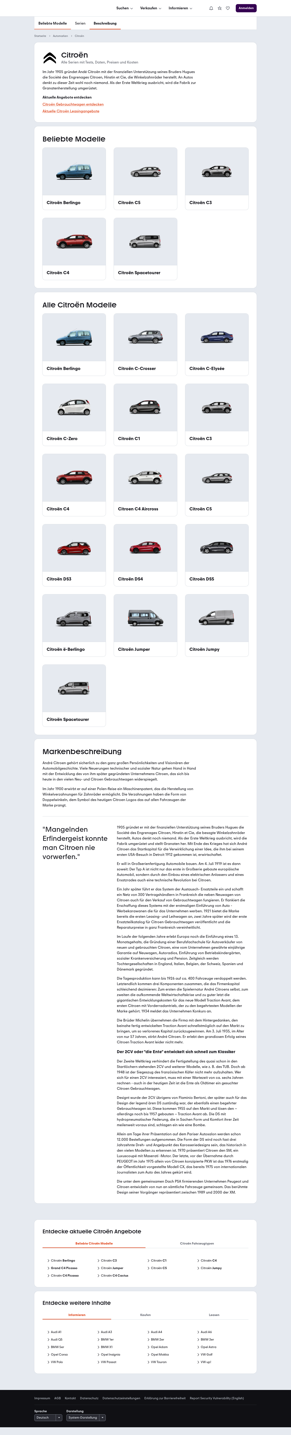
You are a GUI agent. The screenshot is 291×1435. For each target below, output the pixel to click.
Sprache (40, 1419)
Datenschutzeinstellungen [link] (121, 1406)
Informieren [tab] (76, 1315)
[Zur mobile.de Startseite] (68, 8)
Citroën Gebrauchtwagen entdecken (73, 104)
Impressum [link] (42, 1406)
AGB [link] (57, 1406)
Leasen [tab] (214, 1315)
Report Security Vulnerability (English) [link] (217, 1406)
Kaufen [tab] (145, 1315)
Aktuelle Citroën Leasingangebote (71, 111)
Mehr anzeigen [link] (145, 1371)
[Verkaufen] (151, 8)
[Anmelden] (246, 8)
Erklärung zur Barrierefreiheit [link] (165, 1406)
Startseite (40, 36)
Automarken (60, 36)
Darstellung (75, 1419)
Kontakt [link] (70, 1406)
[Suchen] (125, 8)
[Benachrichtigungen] (211, 8)
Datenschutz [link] (89, 1406)
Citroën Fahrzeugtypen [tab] (197, 1243)
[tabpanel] (145, 1268)
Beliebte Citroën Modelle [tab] (94, 1243)
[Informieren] (181, 8)
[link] (219, 8)
